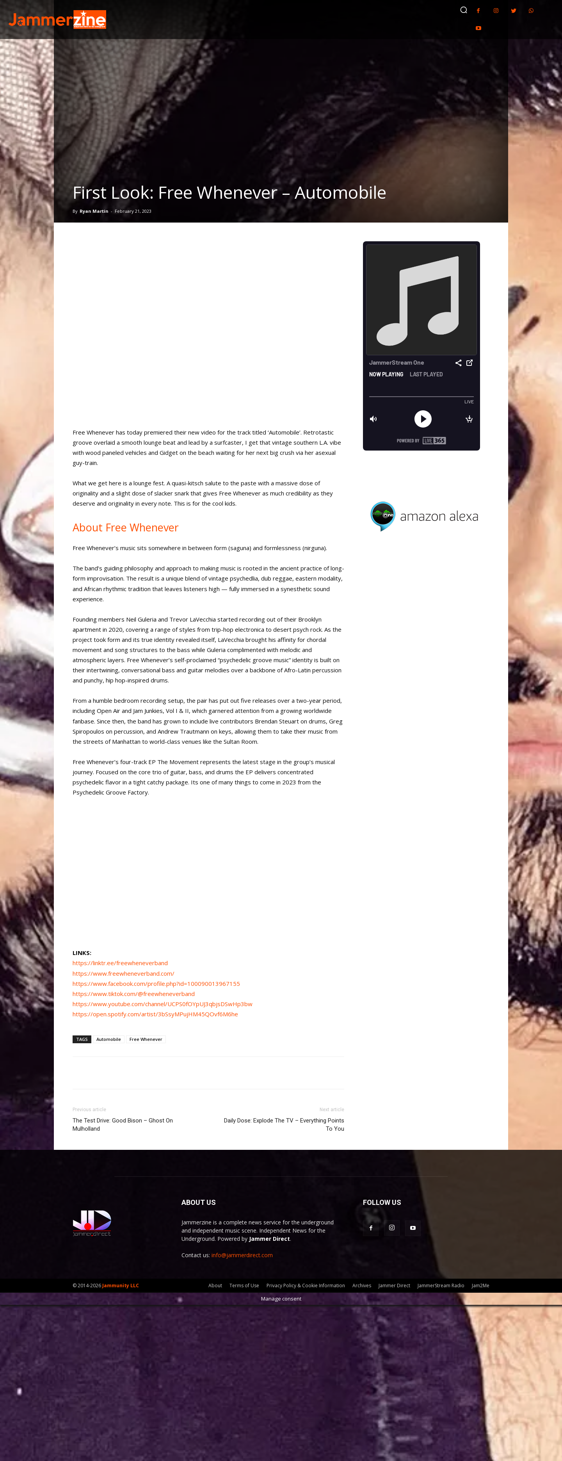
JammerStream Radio (441, 1285)
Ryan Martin (94, 211)
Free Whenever (146, 1039)
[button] (463, 10)
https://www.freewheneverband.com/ (123, 973)
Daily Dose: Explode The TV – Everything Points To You (284, 1124)
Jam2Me (480, 1285)
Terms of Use (244, 1285)
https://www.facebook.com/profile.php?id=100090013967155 (156, 983)
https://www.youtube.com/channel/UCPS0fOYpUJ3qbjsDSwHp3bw (163, 1004)
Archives (361, 1285)
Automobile (108, 1039)
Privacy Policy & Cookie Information (306, 1285)
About (215, 1285)
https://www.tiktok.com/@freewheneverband (134, 994)
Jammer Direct (394, 1285)
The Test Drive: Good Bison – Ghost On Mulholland (123, 1124)
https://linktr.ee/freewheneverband (120, 963)
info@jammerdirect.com (242, 1255)
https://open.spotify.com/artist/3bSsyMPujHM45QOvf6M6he (155, 1014)
